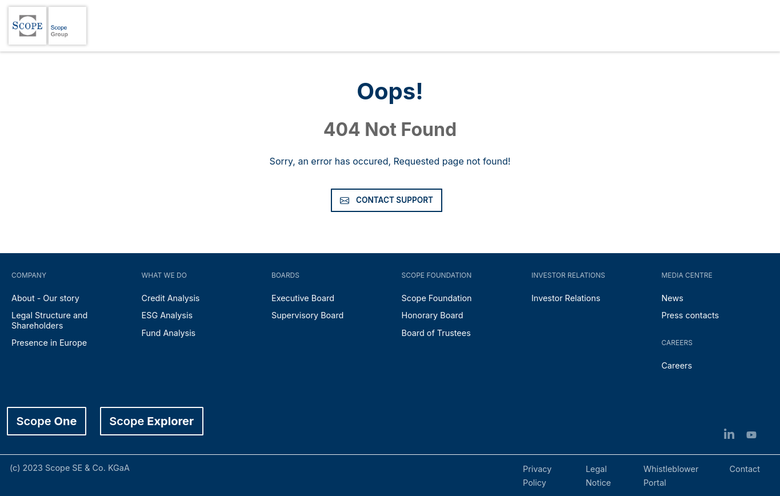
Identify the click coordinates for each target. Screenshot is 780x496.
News (672, 298)
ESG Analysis (167, 315)
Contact (745, 469)
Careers (677, 365)
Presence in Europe (49, 342)
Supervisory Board (307, 315)
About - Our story (45, 298)
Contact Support (386, 200)
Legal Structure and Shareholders (49, 320)
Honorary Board (432, 315)
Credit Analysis (171, 298)
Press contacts (690, 315)
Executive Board (302, 298)
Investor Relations (566, 298)
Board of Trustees (436, 333)
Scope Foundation (437, 298)
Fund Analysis (169, 333)
